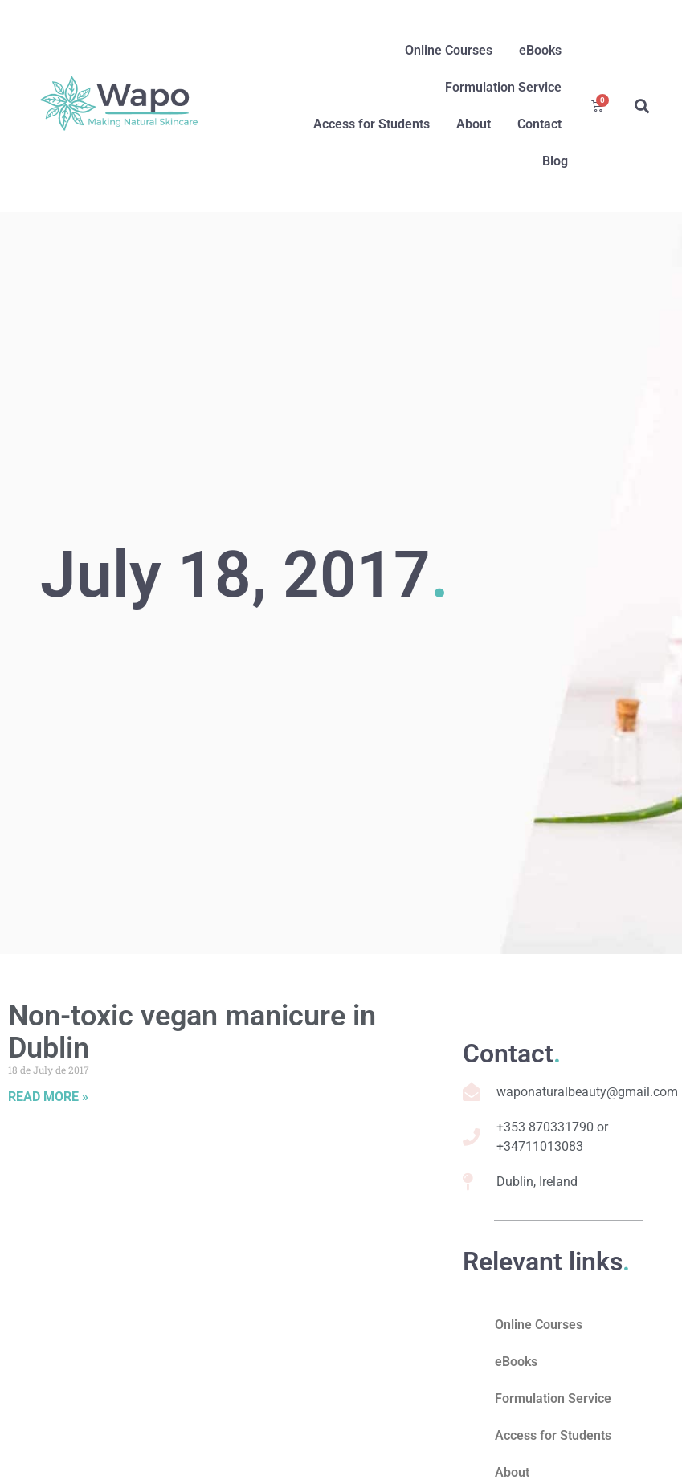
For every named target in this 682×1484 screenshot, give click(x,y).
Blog (555, 161)
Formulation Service (503, 87)
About (473, 124)
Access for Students (371, 124)
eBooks (540, 50)
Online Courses (448, 50)
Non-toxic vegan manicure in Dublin (192, 1032)
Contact (539, 124)
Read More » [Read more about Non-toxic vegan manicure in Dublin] (48, 1096)
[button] (641, 106)
